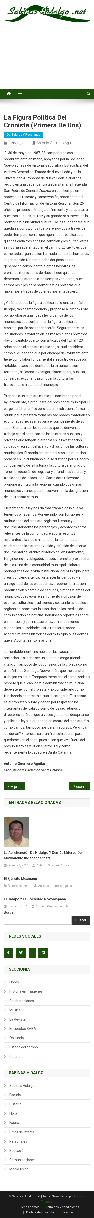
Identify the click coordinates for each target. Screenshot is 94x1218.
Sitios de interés (22, 1132)
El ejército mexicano (20, 879)
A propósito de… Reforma (18, 787)
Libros (14, 982)
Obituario (16, 1038)
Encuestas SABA (22, 1029)
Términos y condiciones (62, 1207)
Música (15, 1010)
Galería (14, 1057)
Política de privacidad (41, 1212)
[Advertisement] (47, 61)
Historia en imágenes (26, 991)
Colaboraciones (21, 1001)
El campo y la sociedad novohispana (35, 899)
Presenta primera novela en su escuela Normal (81, 787)
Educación (17, 1151)
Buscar (9, 912)
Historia (15, 1104)
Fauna (14, 1123)
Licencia (68, 1212)
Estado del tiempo (23, 1047)
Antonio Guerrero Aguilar (56, 143)
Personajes (18, 1141)
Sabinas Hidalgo (22, 1086)
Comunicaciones (22, 1160)
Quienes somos (28, 1207)
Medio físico (18, 1169)
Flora (13, 1113)
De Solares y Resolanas (23, 134)
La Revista (17, 1019)
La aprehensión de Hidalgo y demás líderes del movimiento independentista (43, 855)
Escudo (15, 1095)
